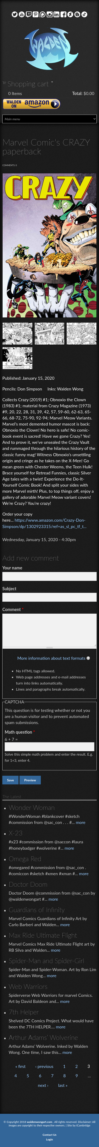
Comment (13, 609)
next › (43, 1085)
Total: (77, 93)
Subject (9, 588)
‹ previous (44, 1066)
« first (20, 1066)
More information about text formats (51, 658)
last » (63, 1085)
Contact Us (49, 1134)
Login (49, 1139)
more (80, 822)
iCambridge (83, 1125)
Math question (20, 732)
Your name (12, 567)
